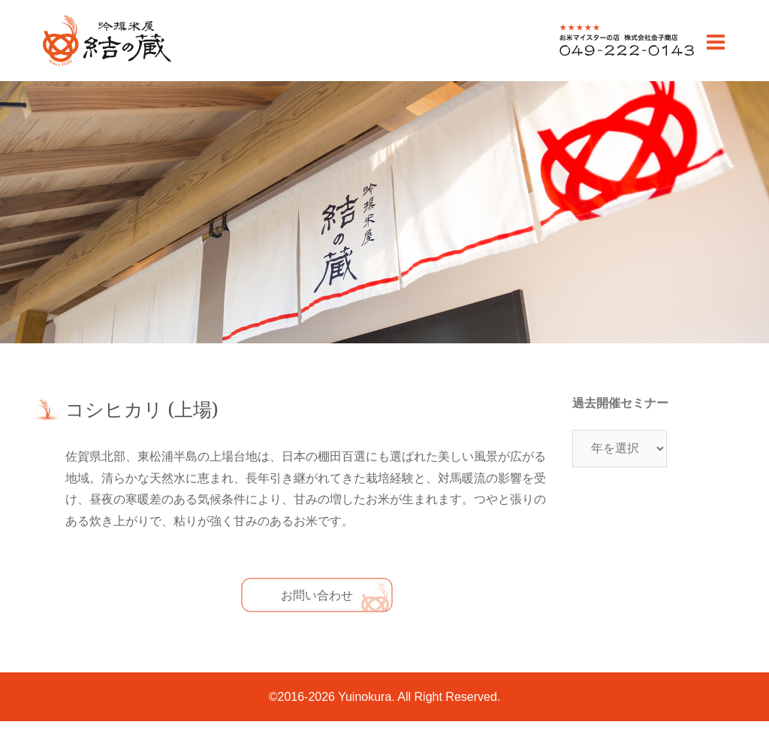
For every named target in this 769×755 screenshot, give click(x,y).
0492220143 (592, 55)
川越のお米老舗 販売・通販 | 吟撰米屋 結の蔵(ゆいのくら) (106, 65)
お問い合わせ (317, 595)
